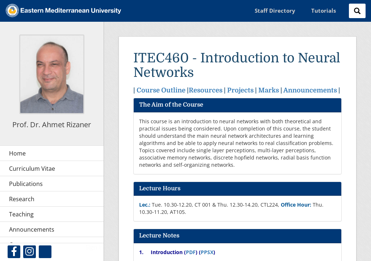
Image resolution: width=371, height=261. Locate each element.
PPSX (207, 252)
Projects (240, 90)
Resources (205, 90)
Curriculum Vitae (32, 169)
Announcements (310, 90)
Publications (26, 184)
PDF (191, 252)
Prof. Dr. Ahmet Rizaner (51, 124)
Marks (269, 90)
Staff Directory (275, 10)
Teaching (21, 214)
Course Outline (161, 90)
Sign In (95, 247)
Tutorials (323, 10)
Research (21, 199)
